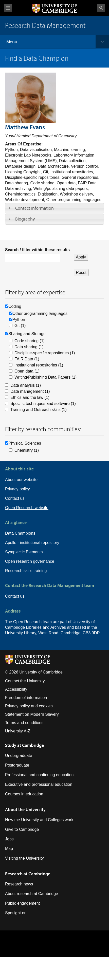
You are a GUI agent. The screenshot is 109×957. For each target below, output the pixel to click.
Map (9, 848)
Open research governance (29, 561)
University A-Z (17, 731)
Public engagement (22, 903)
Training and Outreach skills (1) (38, 409)
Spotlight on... (17, 913)
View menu (8, 8)
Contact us (14, 498)
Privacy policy (17, 489)
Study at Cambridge (24, 745)
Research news (19, 884)
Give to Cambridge (22, 829)
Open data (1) (27, 371)
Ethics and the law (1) (29, 397)
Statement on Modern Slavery (32, 714)
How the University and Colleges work (39, 820)
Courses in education (24, 794)
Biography (25, 219)
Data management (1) (30, 391)
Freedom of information (26, 697)
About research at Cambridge (31, 893)
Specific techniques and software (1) (43, 403)
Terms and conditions (24, 723)
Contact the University (25, 681)
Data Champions (20, 533)
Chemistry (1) (26, 450)
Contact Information (34, 208)
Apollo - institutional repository (32, 542)
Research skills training (26, 571)
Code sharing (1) (29, 341)
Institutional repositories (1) (38, 365)
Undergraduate (18, 755)
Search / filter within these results (37, 250)
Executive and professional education (38, 784)
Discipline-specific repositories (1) (44, 353)
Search (101, 8)
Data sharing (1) (29, 347)
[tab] (54, 208)
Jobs (9, 839)
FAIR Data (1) (26, 359)
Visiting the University (24, 858)
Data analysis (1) (25, 385)
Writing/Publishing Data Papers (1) (45, 377)
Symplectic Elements (24, 552)
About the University (25, 809)
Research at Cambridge (27, 874)
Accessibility (16, 689)
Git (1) (20, 325)
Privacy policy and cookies (29, 706)
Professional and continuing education (39, 775)
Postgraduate (17, 765)
